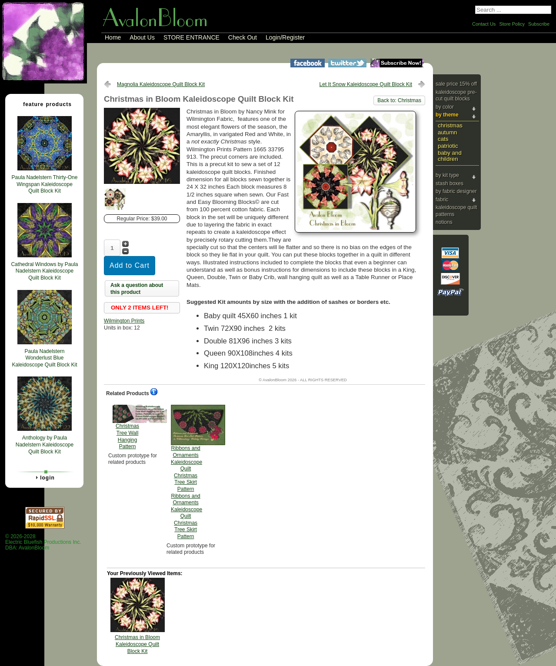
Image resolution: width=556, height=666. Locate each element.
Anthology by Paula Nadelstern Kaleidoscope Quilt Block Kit (44, 444)
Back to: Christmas (399, 100)
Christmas (450, 125)
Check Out (242, 37)
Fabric (442, 199)
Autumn (447, 132)
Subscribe (538, 24)
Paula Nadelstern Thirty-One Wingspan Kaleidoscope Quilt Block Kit (45, 184)
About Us (142, 37)
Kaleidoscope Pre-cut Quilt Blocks (456, 95)
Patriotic (448, 146)
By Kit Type (447, 175)
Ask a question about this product (136, 288)
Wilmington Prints (124, 321)
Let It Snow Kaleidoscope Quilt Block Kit (366, 84)
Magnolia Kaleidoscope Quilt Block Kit (161, 84)
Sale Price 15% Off (456, 84)
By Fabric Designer (456, 191)
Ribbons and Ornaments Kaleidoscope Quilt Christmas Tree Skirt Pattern (186, 472)
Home (113, 37)
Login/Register (285, 37)
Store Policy (512, 24)
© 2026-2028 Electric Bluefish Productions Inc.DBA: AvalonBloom (43, 542)
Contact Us (484, 24)
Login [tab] (44, 477)
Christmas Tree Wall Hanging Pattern (127, 427)
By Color (445, 107)
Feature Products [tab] (44, 103)
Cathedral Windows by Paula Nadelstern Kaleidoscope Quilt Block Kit (44, 271)
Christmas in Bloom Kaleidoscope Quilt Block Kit (137, 644)
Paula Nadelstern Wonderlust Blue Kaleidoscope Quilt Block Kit (44, 358)
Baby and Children (450, 156)
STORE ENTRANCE (191, 37)
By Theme (447, 115)
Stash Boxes (449, 183)
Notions (444, 222)
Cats (443, 139)
